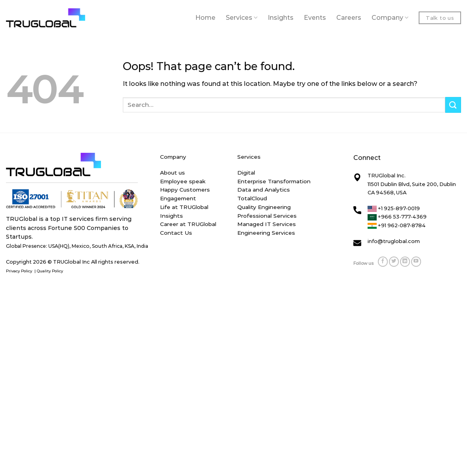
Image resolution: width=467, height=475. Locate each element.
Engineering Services (266, 233)
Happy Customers (185, 189)
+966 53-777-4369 (397, 216)
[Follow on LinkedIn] (405, 261)
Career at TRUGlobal (188, 224)
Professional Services (267, 216)
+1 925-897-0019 (394, 208)
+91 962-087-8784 (397, 225)
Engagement (178, 198)
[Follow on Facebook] (383, 261)
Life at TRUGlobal (184, 207)
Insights (281, 17)
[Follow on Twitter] (394, 261)
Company (390, 18)
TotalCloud (252, 198)
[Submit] (453, 104)
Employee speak (183, 181)
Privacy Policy (19, 271)
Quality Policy (50, 271)
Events (315, 17)
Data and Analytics (263, 189)
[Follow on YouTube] (416, 261)
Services (241, 18)
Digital (246, 172)
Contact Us (176, 233)
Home (205, 17)
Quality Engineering (264, 207)
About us (172, 172)
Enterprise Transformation (274, 181)
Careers (348, 17)
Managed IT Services (266, 224)
